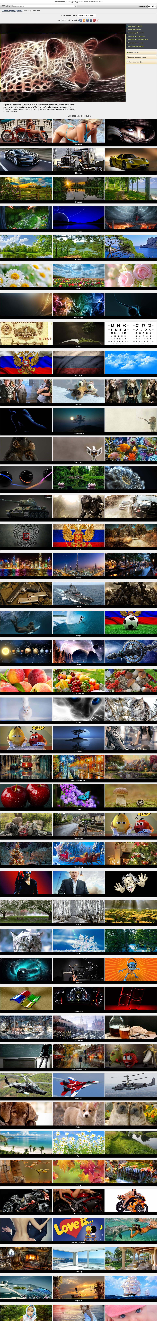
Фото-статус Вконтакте (135, 33)
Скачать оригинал (133, 30)
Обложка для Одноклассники (137, 40)
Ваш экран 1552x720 (134, 26)
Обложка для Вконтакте (135, 36)
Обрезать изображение (135, 46)
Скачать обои (132, 52)
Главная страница (9, 11)
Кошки (19, 11)
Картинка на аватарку (134, 43)
